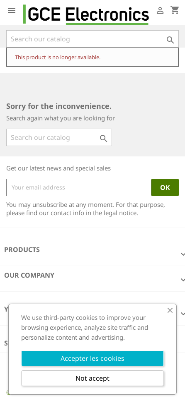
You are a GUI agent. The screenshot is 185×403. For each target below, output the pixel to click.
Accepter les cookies (92, 358)
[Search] (92, 39)
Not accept (92, 378)
